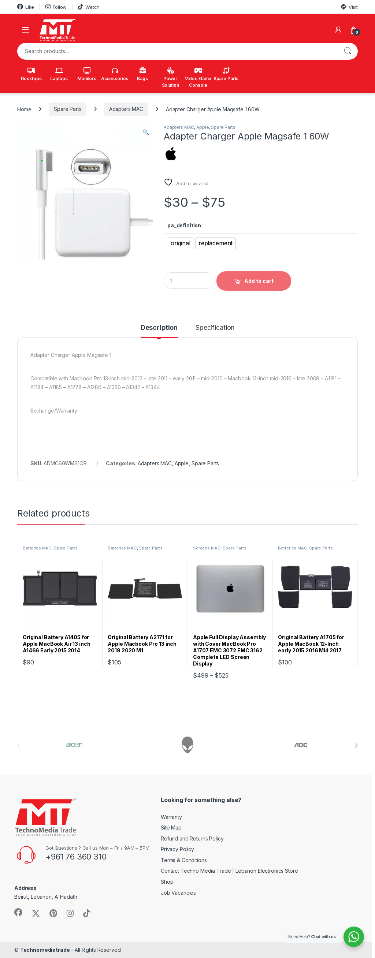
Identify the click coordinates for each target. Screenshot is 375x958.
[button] (146, 132)
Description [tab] (159, 327)
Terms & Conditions (184, 860)
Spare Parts (226, 74)
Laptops (59, 74)
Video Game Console (198, 77)
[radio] (180, 243)
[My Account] (338, 29)
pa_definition (184, 225)
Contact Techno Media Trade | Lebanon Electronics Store (229, 871)
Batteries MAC (37, 548)
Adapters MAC (126, 109)
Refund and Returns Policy (192, 838)
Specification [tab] (215, 327)
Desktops (31, 74)
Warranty (171, 817)
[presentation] (356, 745)
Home (24, 109)
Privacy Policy (177, 849)
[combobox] (177, 51)
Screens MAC (206, 548)
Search (347, 51)
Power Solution (170, 77)
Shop (167, 882)
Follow (56, 7)
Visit (349, 7)
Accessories (114, 74)
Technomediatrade (45, 950)
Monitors (86, 74)
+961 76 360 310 (76, 856)
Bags (142, 74)
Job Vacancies (178, 893)
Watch (89, 7)
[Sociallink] (18, 912)
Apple (202, 127)
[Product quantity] (189, 280)
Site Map (171, 827)
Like (25, 7)
